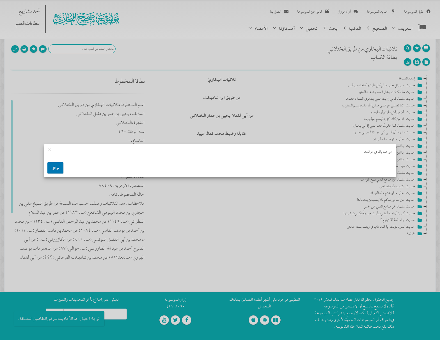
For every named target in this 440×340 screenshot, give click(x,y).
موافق (55, 168)
